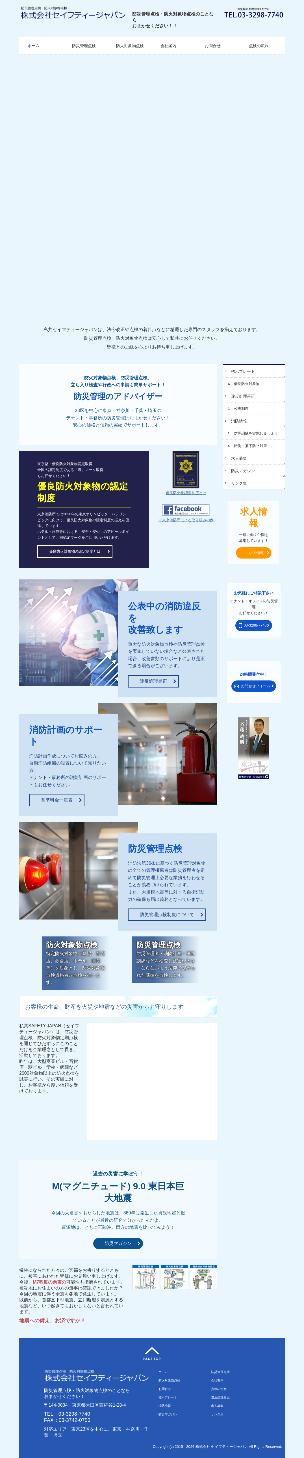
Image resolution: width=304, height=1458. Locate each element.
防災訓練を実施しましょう (256, 433)
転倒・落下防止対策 (250, 446)
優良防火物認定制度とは (186, 493)
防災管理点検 (84, 45)
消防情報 (239, 421)
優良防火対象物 (247, 384)
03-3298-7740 (74, 1414)
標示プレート (243, 371)
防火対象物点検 (130, 45)
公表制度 (241, 408)
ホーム (34, 45)
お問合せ (213, 45)
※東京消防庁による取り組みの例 (186, 520)
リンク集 (239, 483)
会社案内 (168, 45)
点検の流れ (259, 45)
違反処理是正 (243, 396)
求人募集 (239, 458)
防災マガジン (243, 471)
